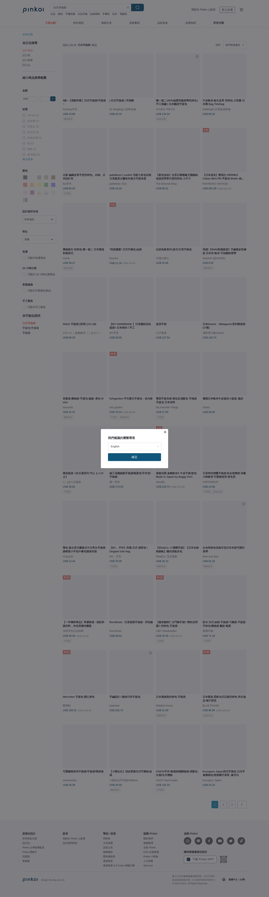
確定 (134, 457)
